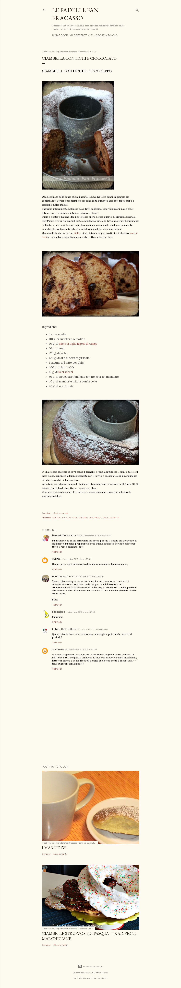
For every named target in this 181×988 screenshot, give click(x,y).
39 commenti (60, 945)
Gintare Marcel (101, 972)
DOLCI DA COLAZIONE (89, 517)
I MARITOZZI (54, 847)
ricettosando (59, 649)
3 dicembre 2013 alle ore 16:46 (90, 576)
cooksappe (58, 611)
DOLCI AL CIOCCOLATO (64, 517)
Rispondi (57, 552)
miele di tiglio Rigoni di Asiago (78, 343)
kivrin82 (56, 558)
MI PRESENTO (79, 35)
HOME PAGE (60, 35)
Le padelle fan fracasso (75, 14)
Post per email (61, 513)
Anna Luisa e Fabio (63, 576)
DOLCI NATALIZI (110, 517)
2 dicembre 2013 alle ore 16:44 (77, 559)
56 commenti (60, 854)
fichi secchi (65, 372)
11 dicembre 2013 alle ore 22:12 (82, 649)
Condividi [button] (46, 513)
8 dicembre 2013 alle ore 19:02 (93, 629)
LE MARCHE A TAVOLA (103, 35)
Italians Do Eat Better (65, 629)
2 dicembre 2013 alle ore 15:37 (97, 535)
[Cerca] (137, 9)
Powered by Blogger (90, 966)
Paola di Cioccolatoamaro (67, 535)
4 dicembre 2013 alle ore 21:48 (80, 612)
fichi (76, 233)
